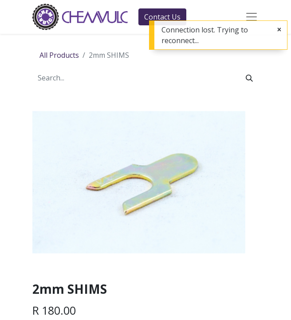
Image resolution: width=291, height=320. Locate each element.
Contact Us (162, 17)
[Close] (279, 29)
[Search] (249, 77)
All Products (59, 55)
